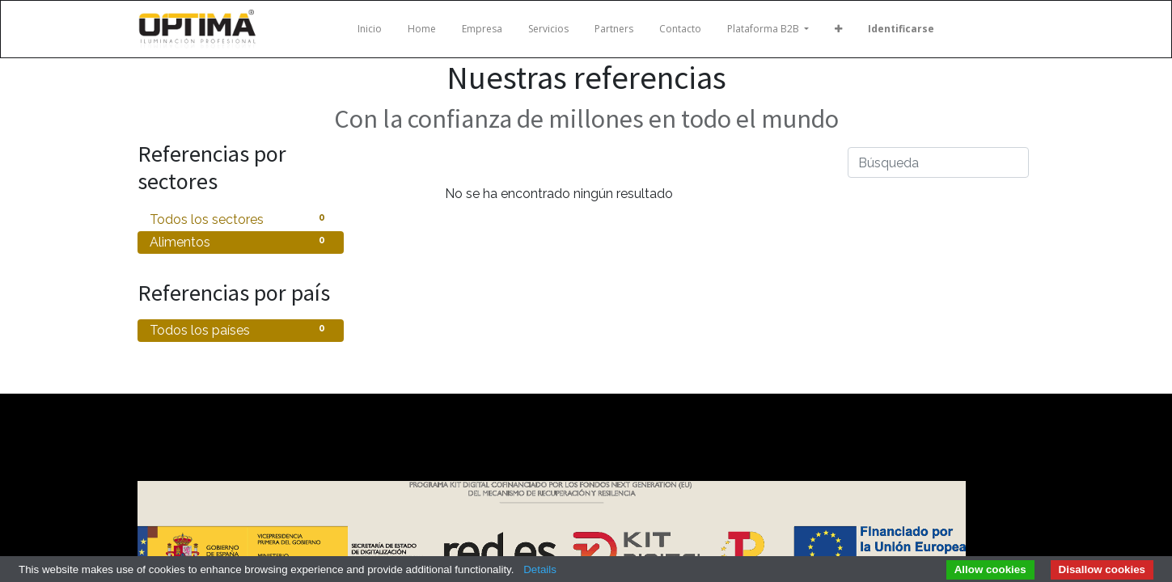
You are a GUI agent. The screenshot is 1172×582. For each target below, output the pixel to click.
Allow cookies (990, 569)
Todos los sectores (241, 218)
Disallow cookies (1102, 569)
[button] (838, 29)
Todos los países (241, 329)
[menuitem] (370, 29)
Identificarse (901, 29)
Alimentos (241, 241)
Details (539, 569)
